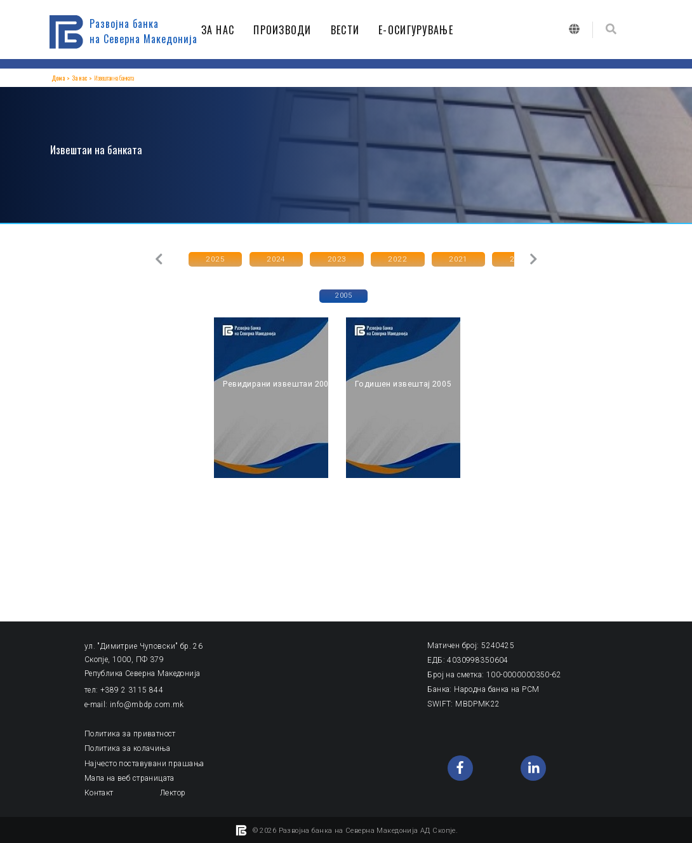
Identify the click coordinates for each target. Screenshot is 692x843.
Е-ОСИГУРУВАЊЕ (419, 29)
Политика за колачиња (127, 747)
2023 (324, 258)
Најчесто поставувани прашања (143, 761)
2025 (212, 258)
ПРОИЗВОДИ (285, 29)
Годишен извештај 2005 (400, 382)
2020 (489, 258)
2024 (268, 258)
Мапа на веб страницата (129, 776)
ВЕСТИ (348, 29)
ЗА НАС (221, 29)
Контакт (99, 791)
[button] (157, 258)
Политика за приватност (130, 732)
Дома (57, 78)
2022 (379, 258)
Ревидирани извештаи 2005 (276, 382)
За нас (79, 78)
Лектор (172, 791)
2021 (434, 258)
